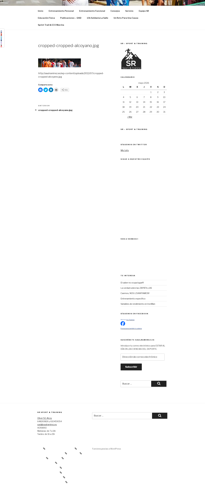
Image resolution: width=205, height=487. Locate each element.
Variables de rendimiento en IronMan (138, 304)
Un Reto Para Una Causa (126, 18)
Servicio (129, 11)
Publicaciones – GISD (70, 18)
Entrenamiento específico (133, 298)
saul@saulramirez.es (47, 424)
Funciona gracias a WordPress (106, 449)
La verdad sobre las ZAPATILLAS (136, 288)
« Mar (129, 117)
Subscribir (131, 367)
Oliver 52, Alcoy (44, 418)
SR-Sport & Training (128, 320)
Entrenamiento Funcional (92, 11)
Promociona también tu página (131, 328)
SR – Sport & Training (134, 129)
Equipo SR (144, 11)
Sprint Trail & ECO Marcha (51, 25)
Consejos (115, 11)
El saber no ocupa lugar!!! (132, 282)
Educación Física (46, 18)
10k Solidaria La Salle (97, 18)
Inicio (40, 11)
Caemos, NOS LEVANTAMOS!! (135, 293)
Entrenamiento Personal (61, 11)
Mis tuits (125, 150)
